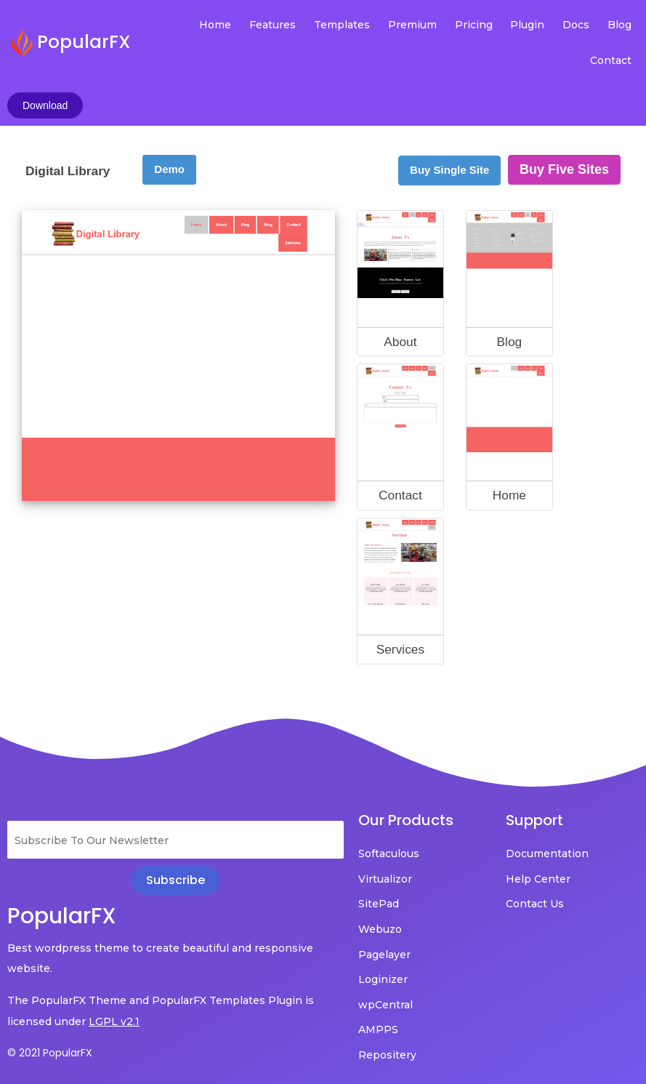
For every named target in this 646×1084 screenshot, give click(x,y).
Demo (169, 128)
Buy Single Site (449, 129)
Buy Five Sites (564, 128)
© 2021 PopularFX (49, 1012)
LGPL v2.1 (114, 980)
